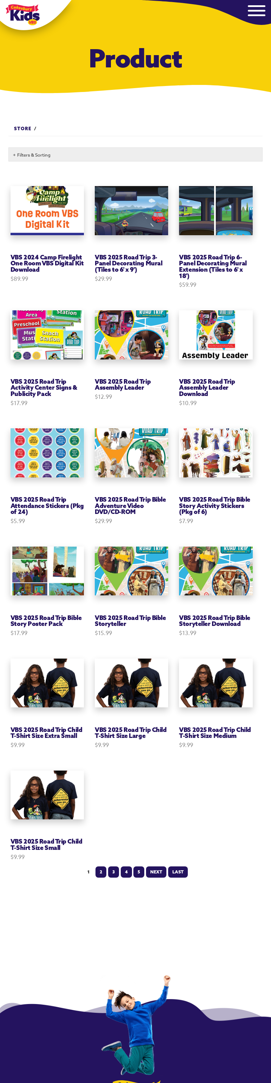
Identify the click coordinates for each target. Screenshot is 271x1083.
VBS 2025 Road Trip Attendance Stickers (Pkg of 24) (47, 505)
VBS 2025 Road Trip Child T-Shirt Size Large (130, 733)
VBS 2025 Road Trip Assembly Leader (123, 384)
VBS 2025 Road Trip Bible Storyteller (130, 621)
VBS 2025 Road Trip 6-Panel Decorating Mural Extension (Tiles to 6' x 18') (212, 266)
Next (156, 871)
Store (22, 128)
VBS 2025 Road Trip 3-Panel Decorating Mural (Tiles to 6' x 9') (128, 263)
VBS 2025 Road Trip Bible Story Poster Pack (46, 621)
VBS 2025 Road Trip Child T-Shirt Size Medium (215, 733)
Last (178, 871)
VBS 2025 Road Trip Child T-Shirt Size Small (46, 844)
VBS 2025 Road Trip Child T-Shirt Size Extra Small (46, 733)
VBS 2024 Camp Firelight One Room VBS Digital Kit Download (47, 263)
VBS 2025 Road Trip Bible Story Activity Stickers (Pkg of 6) (214, 505)
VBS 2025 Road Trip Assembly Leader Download (207, 387)
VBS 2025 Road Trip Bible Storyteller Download (214, 621)
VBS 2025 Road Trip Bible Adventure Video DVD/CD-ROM (130, 505)
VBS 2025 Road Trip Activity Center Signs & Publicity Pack (44, 387)
